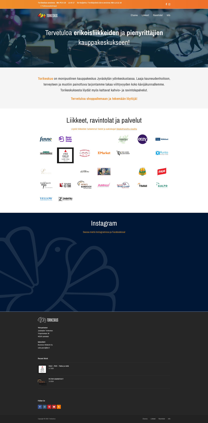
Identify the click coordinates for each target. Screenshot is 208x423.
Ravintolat (162, 419)
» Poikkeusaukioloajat (48, 6)
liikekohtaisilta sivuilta (127, 129)
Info (169, 419)
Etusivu (145, 419)
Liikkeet (153, 419)
